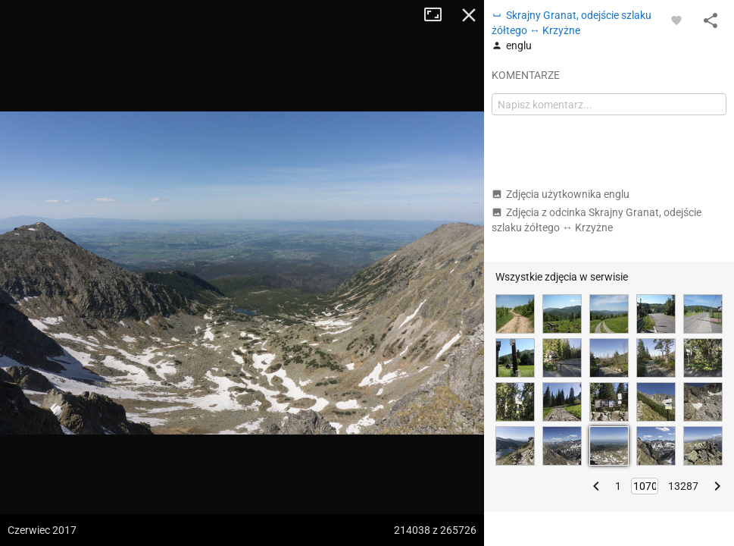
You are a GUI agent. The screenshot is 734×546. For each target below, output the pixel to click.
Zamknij (469, 15)
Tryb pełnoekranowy (438, 15)
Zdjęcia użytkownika (560, 194)
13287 (683, 486)
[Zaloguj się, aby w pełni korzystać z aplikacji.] (676, 20)
